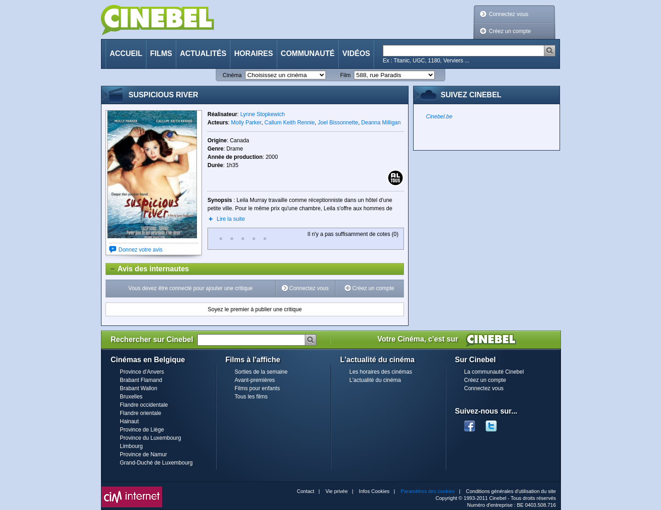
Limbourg (131, 446)
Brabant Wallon (138, 388)
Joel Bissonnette (338, 122)
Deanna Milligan (381, 122)
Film (345, 75)
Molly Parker (246, 122)
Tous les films (251, 396)
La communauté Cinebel (494, 372)
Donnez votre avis (140, 250)
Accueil (126, 53)
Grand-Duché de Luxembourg (156, 463)
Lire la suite (231, 219)
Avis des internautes (147, 269)
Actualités (203, 53)
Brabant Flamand (141, 380)
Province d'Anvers (142, 372)
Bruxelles (131, 396)
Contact (305, 491)
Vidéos (356, 53)
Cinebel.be (439, 116)
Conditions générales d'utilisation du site (511, 491)
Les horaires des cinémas (380, 372)
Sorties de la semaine (261, 372)
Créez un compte (510, 31)
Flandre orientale (140, 413)
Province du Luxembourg (150, 438)
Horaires (253, 53)
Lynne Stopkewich (262, 114)
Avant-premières (255, 380)
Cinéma (232, 75)
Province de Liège (142, 429)
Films (161, 53)
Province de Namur (143, 454)
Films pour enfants (257, 388)
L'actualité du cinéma (375, 380)
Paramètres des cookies (428, 491)
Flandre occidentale (144, 405)
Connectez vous (508, 14)
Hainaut (129, 421)
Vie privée (336, 491)
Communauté (308, 53)
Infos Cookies (374, 491)
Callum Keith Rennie (289, 122)
